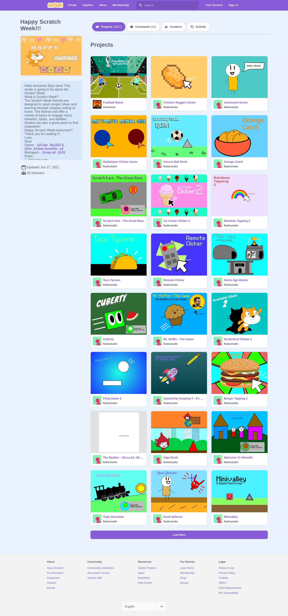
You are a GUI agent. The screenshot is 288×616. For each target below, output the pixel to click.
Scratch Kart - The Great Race (123, 220)
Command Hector (236, 102)
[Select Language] (144, 606)
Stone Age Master (236, 280)
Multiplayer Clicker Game (120, 161)
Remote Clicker (174, 280)
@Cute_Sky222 (49, 145)
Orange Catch (233, 161)
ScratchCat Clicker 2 (238, 339)
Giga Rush (170, 457)
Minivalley (231, 516)
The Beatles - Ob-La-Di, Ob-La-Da (123, 457)
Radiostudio (170, 107)
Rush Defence (173, 516)
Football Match (113, 102)
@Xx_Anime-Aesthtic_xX (44, 148)
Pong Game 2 (112, 398)
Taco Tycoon (111, 280)
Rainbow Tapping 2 (237, 220)
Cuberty (108, 339)
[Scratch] (55, 5)
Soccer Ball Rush (175, 161)
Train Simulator (113, 516)
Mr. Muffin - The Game (178, 339)
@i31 (61, 152)
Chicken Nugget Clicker (179, 102)
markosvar (109, 107)
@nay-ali (49, 152)
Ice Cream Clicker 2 (176, 220)
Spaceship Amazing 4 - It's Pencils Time (184, 398)
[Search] (140, 5)
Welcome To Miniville (238, 457)
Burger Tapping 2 (236, 398)
